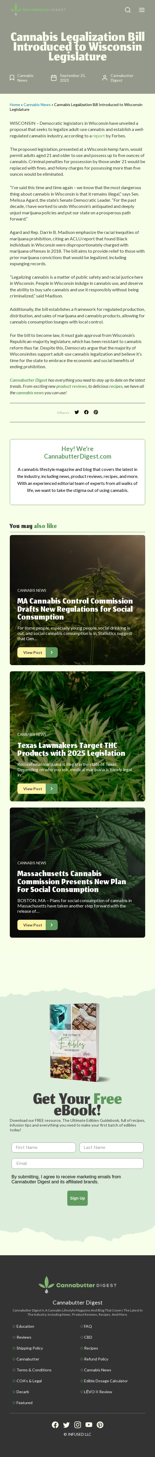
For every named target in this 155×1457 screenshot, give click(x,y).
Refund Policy (96, 1359)
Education (25, 1326)
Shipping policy (30, 1348)
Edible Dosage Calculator (106, 1380)
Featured (25, 1402)
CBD (88, 1337)
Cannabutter (28, 1359)
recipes (115, 386)
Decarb (23, 1391)
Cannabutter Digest (28, 380)
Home (15, 104)
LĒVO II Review (98, 1391)
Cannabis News (37, 104)
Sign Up (77, 1198)
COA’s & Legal (29, 1380)
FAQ (88, 1326)
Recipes (91, 1348)
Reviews (24, 1337)
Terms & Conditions (34, 1369)
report (98, 135)
